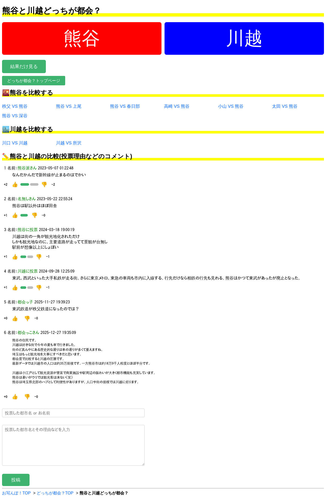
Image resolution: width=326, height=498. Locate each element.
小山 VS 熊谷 (230, 106)
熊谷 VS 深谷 (15, 115)
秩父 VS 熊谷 (15, 106)
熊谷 (81, 38)
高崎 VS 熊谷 (176, 106)
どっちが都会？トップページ (33, 80)
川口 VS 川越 (15, 143)
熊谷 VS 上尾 (69, 106)
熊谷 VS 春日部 (125, 106)
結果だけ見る (24, 66)
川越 (244, 38)
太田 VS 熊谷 (284, 106)
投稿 (15, 479)
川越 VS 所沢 (69, 143)
